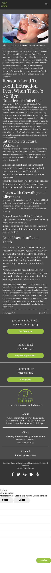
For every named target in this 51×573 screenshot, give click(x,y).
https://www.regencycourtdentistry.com (25, 405)
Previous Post (9, 313)
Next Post (43, 313)
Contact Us (25, 380)
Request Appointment (25, 355)
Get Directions (25, 331)
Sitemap (31, 468)
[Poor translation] (21, 500)
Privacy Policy (22, 468)
